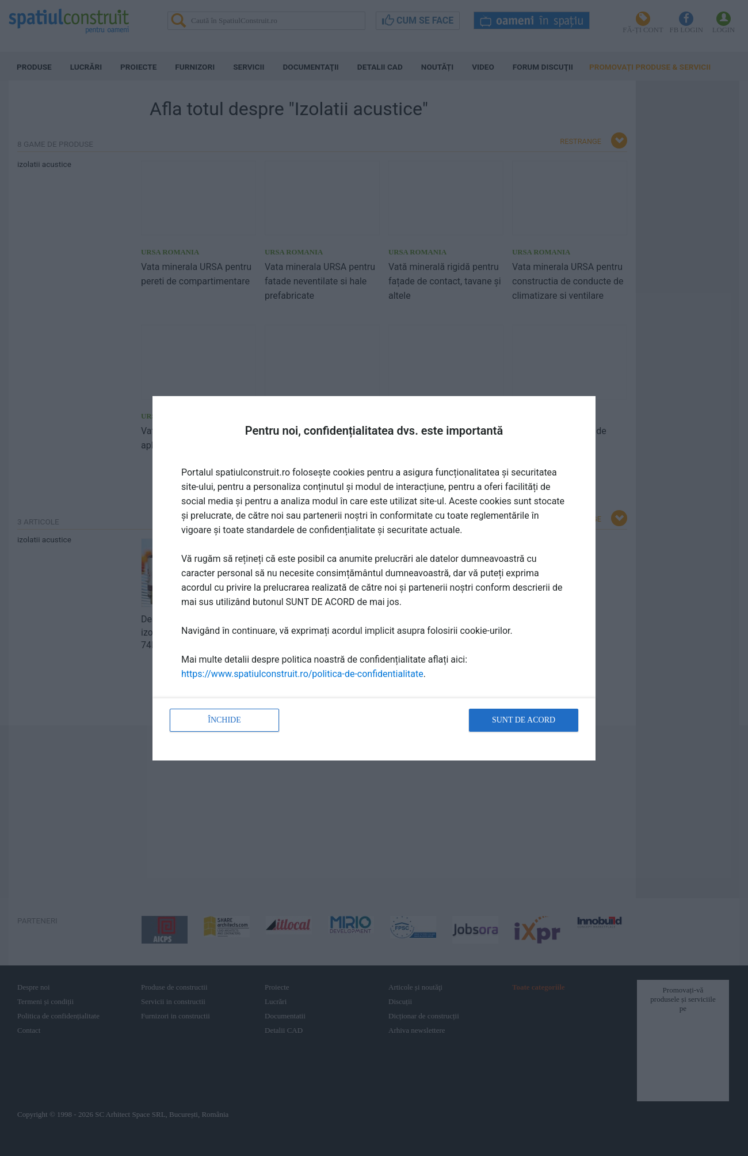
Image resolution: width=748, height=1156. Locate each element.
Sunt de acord (523, 720)
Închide (224, 720)
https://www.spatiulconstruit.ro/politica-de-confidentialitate (302, 673)
